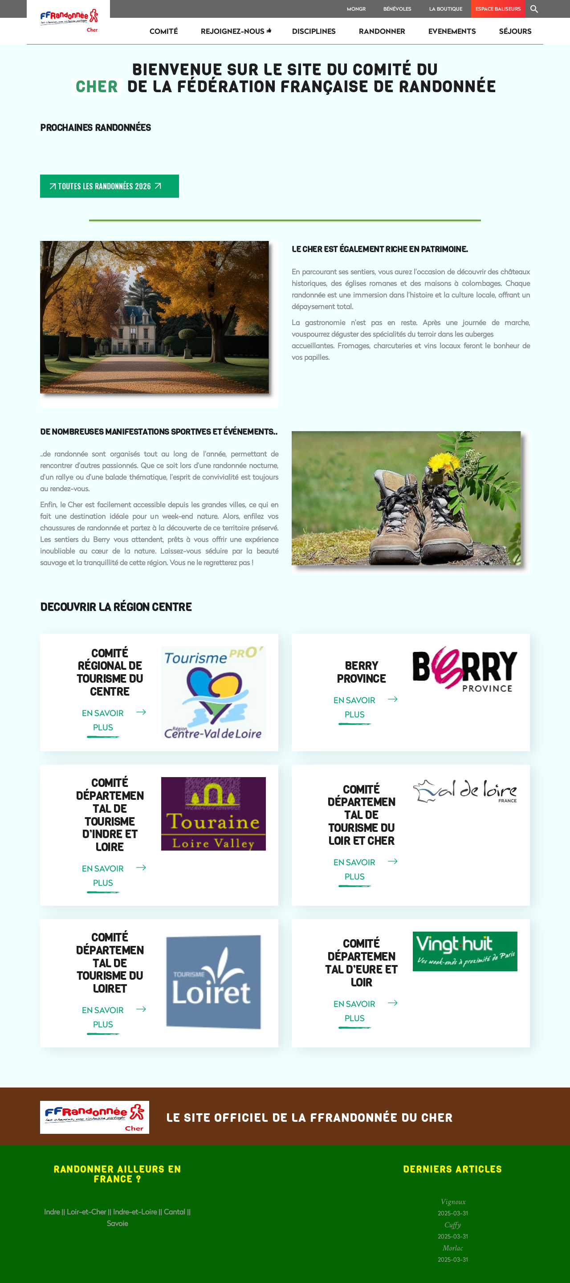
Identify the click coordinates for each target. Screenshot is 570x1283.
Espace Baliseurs (498, 8)
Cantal (174, 1211)
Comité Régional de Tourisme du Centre (110, 673)
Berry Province (361, 672)
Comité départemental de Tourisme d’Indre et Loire (109, 815)
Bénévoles (397, 8)
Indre (52, 1211)
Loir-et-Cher (86, 1211)
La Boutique (445, 8)
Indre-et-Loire (135, 1211)
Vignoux (452, 1202)
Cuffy (452, 1225)
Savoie (117, 1223)
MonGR (356, 8)
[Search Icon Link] (534, 9)
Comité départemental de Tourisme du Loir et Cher (361, 815)
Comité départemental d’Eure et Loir (361, 963)
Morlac (453, 1248)
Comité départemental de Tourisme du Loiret (109, 963)
